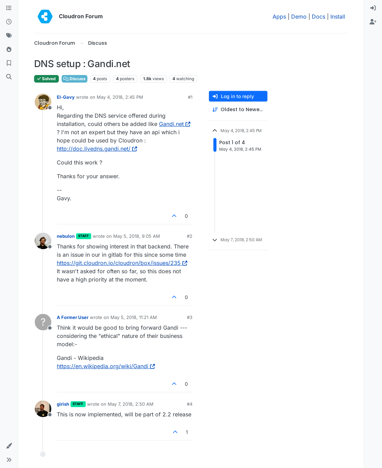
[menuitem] (373, 8)
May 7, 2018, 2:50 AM (130, 404)
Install (337, 16)
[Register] (373, 22)
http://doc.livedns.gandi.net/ (97, 148)
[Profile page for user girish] (43, 409)
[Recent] (9, 22)
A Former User (72, 317)
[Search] (9, 77)
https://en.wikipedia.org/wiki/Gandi (106, 366)
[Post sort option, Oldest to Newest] (238, 109)
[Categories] (9, 8)
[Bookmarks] (9, 63)
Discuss (74, 78)
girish (63, 404)
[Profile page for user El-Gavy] (43, 102)
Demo (299, 16)
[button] (9, 445)
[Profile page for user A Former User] (43, 322)
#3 (189, 317)
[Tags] (9, 35)
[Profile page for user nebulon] (43, 241)
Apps (279, 16)
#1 (190, 97)
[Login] (373, 8)
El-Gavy (66, 97)
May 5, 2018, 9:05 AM (136, 236)
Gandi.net (174, 123)
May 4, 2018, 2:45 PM (120, 97)
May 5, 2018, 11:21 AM (133, 317)
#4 (189, 404)
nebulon (66, 236)
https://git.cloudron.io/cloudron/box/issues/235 (122, 262)
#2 (189, 236)
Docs (318, 16)
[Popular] (9, 49)
